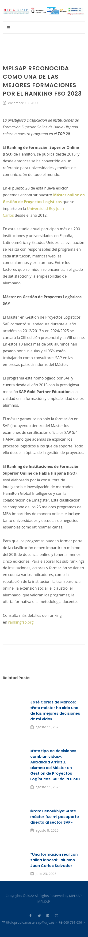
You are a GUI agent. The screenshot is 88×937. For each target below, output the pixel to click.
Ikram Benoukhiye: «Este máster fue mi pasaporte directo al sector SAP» (54, 816)
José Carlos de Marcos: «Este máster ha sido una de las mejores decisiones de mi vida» (55, 710)
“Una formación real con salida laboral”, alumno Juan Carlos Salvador (54, 860)
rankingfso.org (21, 622)
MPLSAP (43, 901)
